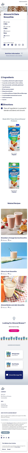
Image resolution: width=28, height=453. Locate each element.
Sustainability (4, 397)
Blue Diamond (9, 422)
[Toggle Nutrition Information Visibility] (22, 53)
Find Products (14, 330)
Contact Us (3, 404)
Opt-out (4, 449)
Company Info (4, 407)
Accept (8, 449)
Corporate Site (4, 405)
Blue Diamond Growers (6, 396)
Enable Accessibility (23, 1)
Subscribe (5, 432)
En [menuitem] (1, 435)
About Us (3, 394)
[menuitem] (1, 435)
